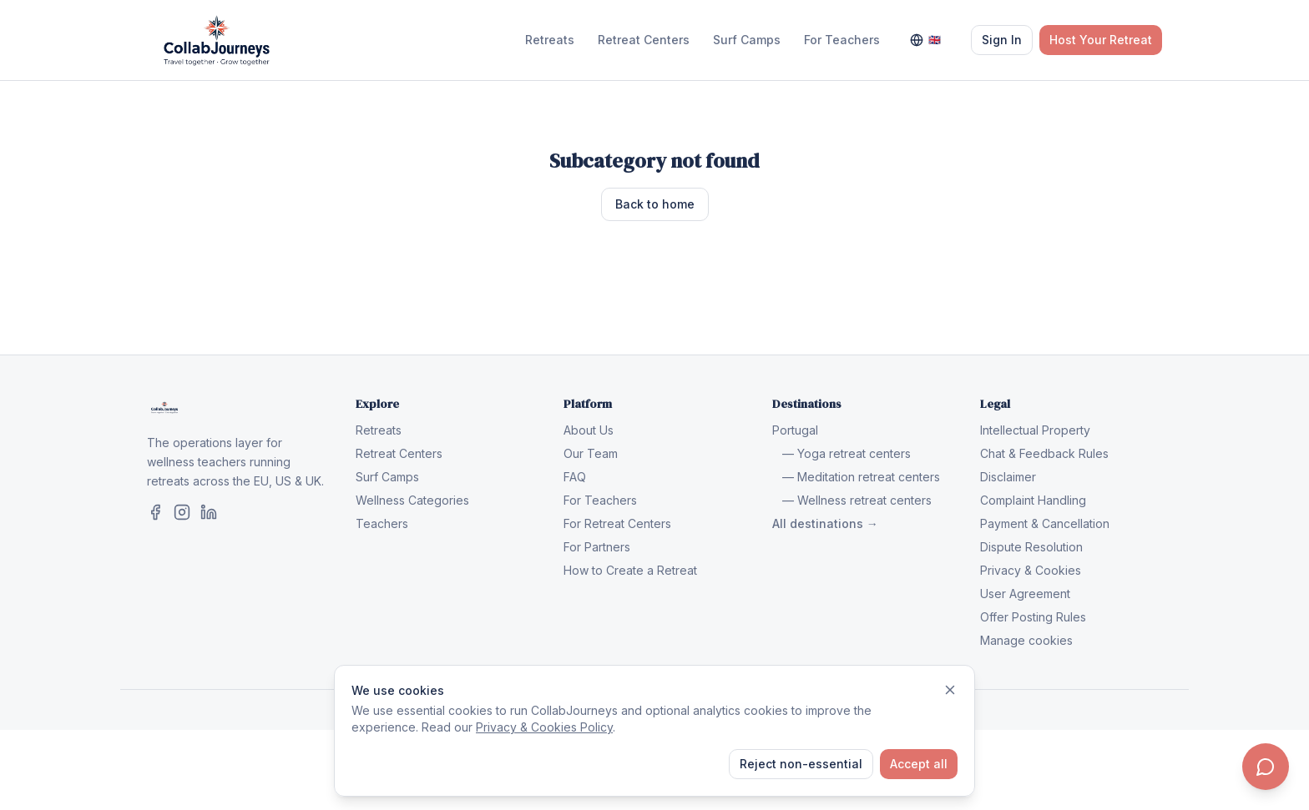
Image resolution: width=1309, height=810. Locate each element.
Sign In (1002, 40)
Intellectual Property (1035, 430)
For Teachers (842, 40)
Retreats (549, 40)
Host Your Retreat (1100, 40)
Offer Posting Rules (1033, 617)
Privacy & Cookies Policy (544, 727)
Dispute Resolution (1031, 547)
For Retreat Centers (617, 523)
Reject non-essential (801, 764)
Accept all (919, 764)
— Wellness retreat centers (857, 500)
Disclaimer (1008, 477)
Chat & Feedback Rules (1044, 453)
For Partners (597, 547)
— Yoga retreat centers (846, 453)
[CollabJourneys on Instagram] (182, 512)
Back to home (655, 204)
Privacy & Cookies (1030, 570)
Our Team (591, 453)
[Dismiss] (950, 690)
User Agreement (1025, 593)
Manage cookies (1026, 640)
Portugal (795, 430)
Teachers (382, 523)
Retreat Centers (644, 40)
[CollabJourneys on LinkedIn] (208, 512)
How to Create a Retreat (630, 570)
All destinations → (825, 523)
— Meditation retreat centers (861, 477)
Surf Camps (747, 40)
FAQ (575, 477)
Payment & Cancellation (1044, 523)
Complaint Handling (1033, 500)
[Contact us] (1265, 766)
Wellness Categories (412, 500)
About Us (589, 430)
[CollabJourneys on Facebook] (155, 512)
